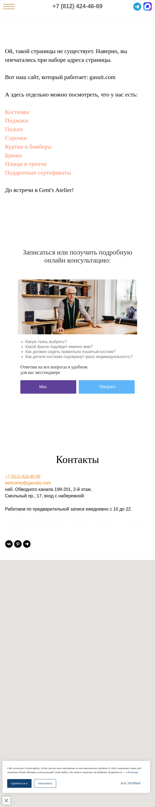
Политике (133, 772)
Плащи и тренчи (25, 164)
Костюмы (17, 112)
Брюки (13, 155)
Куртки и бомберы (28, 146)
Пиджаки (16, 120)
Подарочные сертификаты (38, 172)
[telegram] (27, 544)
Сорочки (16, 138)
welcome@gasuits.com (28, 482)
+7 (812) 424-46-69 (78, 6)
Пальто (14, 129)
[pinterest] (18, 544)
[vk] (9, 544)
